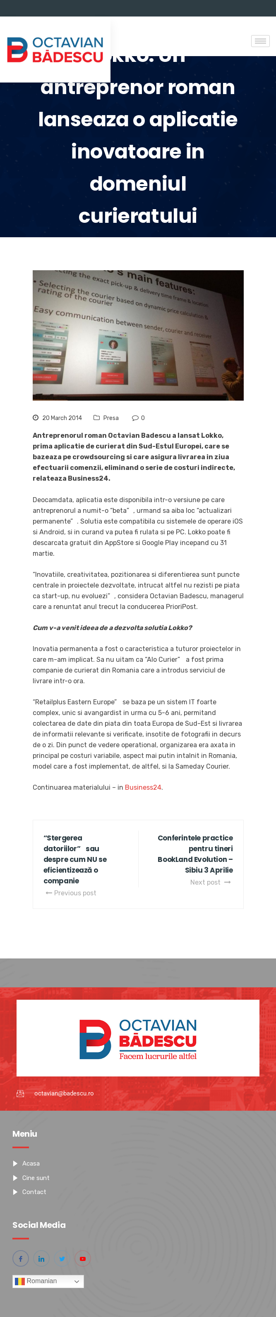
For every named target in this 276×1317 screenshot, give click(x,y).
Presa (111, 418)
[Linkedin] (41, 1258)
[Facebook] (20, 1258)
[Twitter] (62, 1258)
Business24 (143, 787)
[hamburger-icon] (260, 41)
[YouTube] (82, 1258)
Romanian (36, 1281)
